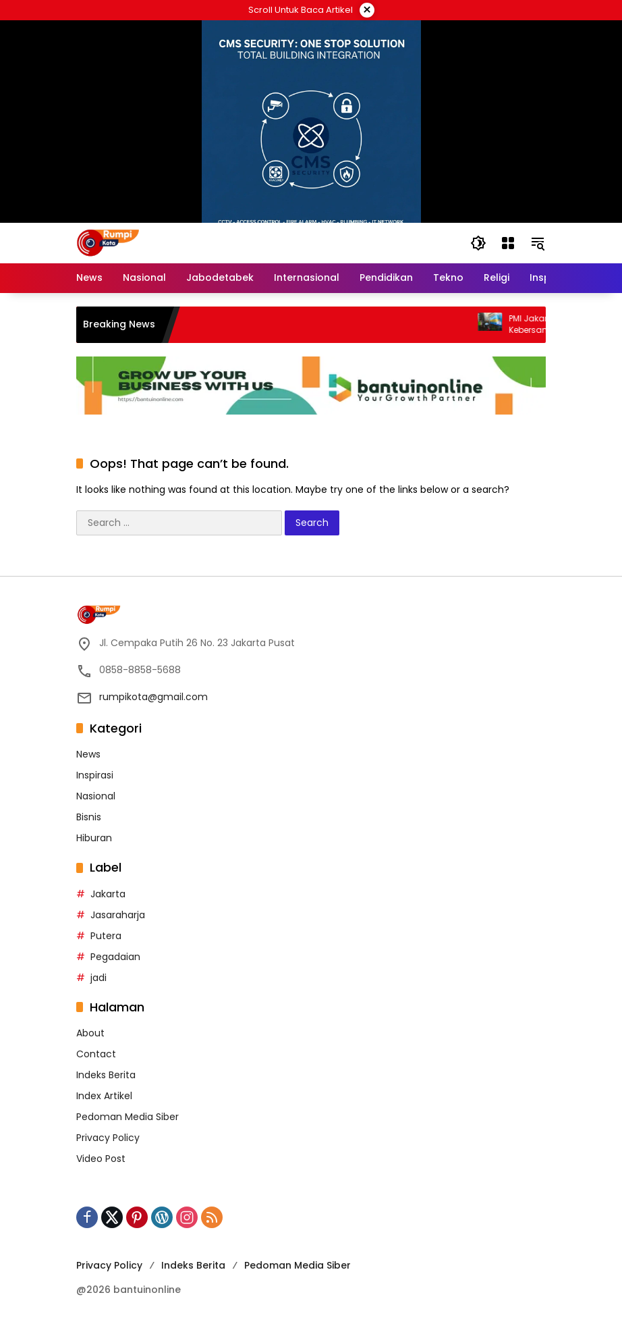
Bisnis (88, 817)
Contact (96, 1054)
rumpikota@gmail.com (153, 697)
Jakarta (107, 894)
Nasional (95, 796)
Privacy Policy (108, 1137)
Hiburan (94, 838)
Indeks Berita (106, 1075)
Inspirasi (94, 775)
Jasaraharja (117, 915)
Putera (105, 936)
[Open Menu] (508, 243)
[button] (478, 243)
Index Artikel (104, 1096)
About (90, 1033)
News (88, 754)
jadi (98, 977)
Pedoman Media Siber (127, 1116)
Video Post (100, 1158)
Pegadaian (115, 956)
